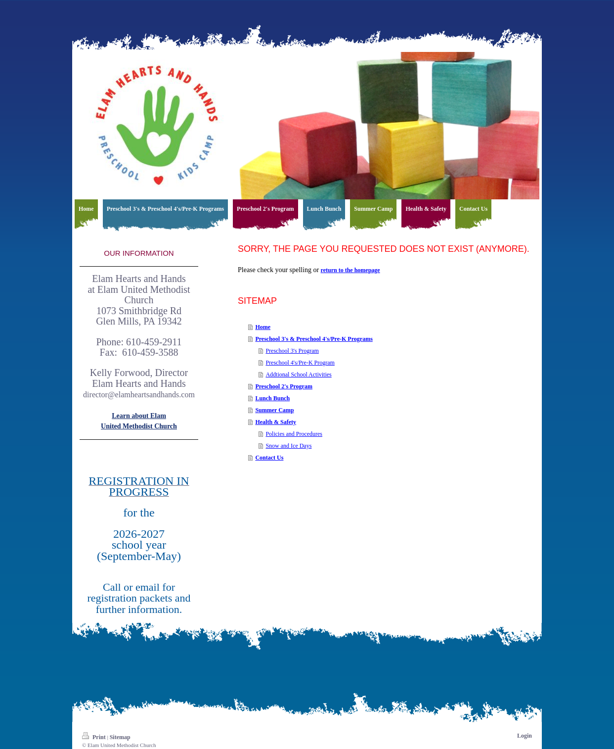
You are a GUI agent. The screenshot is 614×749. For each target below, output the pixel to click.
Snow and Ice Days (288, 445)
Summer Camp (274, 410)
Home (262, 327)
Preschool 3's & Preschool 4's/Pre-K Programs (313, 338)
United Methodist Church (139, 426)
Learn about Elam (139, 416)
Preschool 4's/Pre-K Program (299, 362)
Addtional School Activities (298, 374)
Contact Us (269, 457)
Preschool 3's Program (291, 350)
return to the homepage (350, 270)
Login (524, 735)
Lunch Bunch (272, 398)
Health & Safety (275, 422)
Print (94, 737)
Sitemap (120, 737)
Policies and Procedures (293, 433)
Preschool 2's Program (283, 386)
